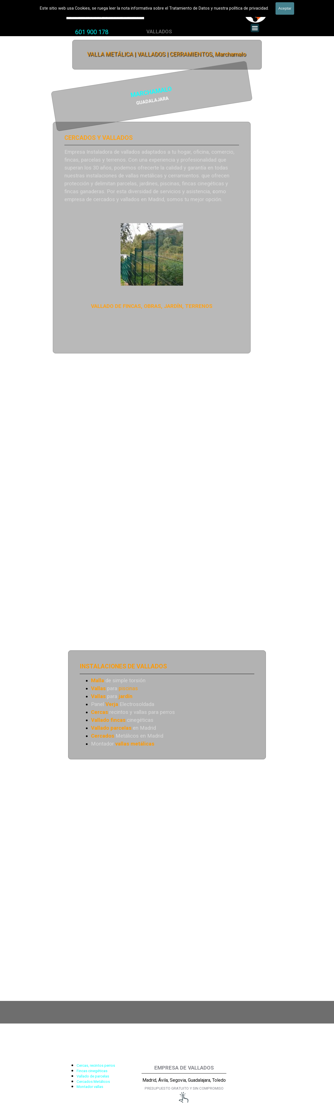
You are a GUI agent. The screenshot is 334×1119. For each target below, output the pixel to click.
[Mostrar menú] (255, 28)
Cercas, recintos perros (96, 1065)
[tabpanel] (91, 32)
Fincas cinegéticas (92, 1071)
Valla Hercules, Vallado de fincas (105, 15)
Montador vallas (90, 1087)
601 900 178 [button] (92, 32)
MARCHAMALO (99, 92)
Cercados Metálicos (93, 1081)
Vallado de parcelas (93, 1076)
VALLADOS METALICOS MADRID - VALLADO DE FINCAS (153, 4)
